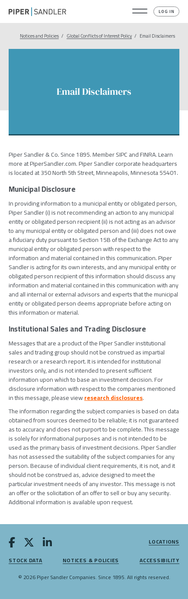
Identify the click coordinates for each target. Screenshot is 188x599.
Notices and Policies (39, 36)
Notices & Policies (91, 560)
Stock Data (25, 560)
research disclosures (113, 397)
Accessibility (159, 560)
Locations (164, 542)
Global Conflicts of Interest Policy (99, 36)
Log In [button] (167, 11)
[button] (139, 12)
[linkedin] (47, 544)
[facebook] (12, 544)
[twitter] (29, 544)
